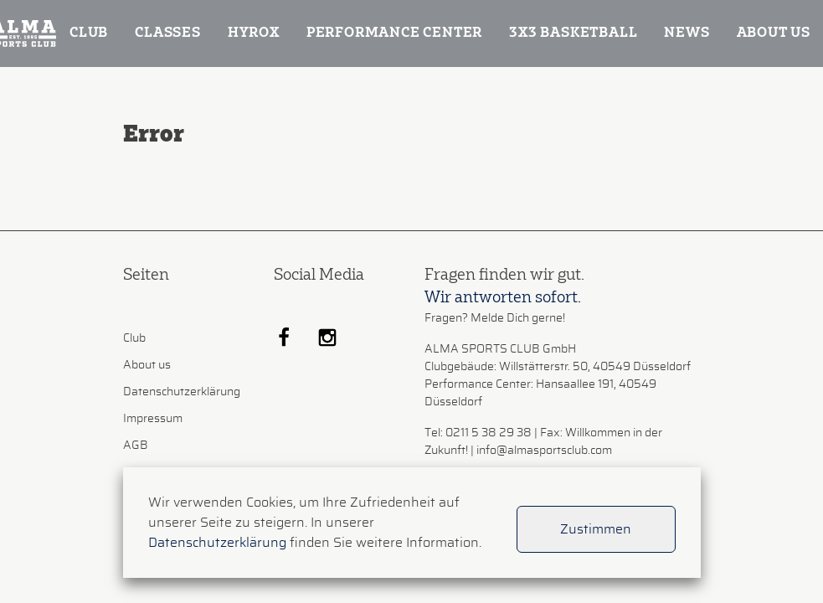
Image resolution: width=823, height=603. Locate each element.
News (686, 33)
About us (773, 33)
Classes (168, 33)
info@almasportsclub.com (544, 450)
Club (88, 33)
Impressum (153, 419)
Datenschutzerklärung (181, 392)
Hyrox (254, 33)
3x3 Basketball (573, 33)
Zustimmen (595, 529)
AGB (135, 445)
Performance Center (394, 33)
